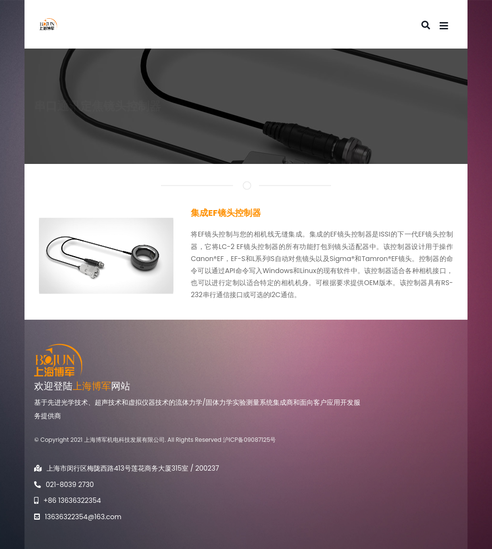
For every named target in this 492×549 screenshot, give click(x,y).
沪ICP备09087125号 (249, 440)
